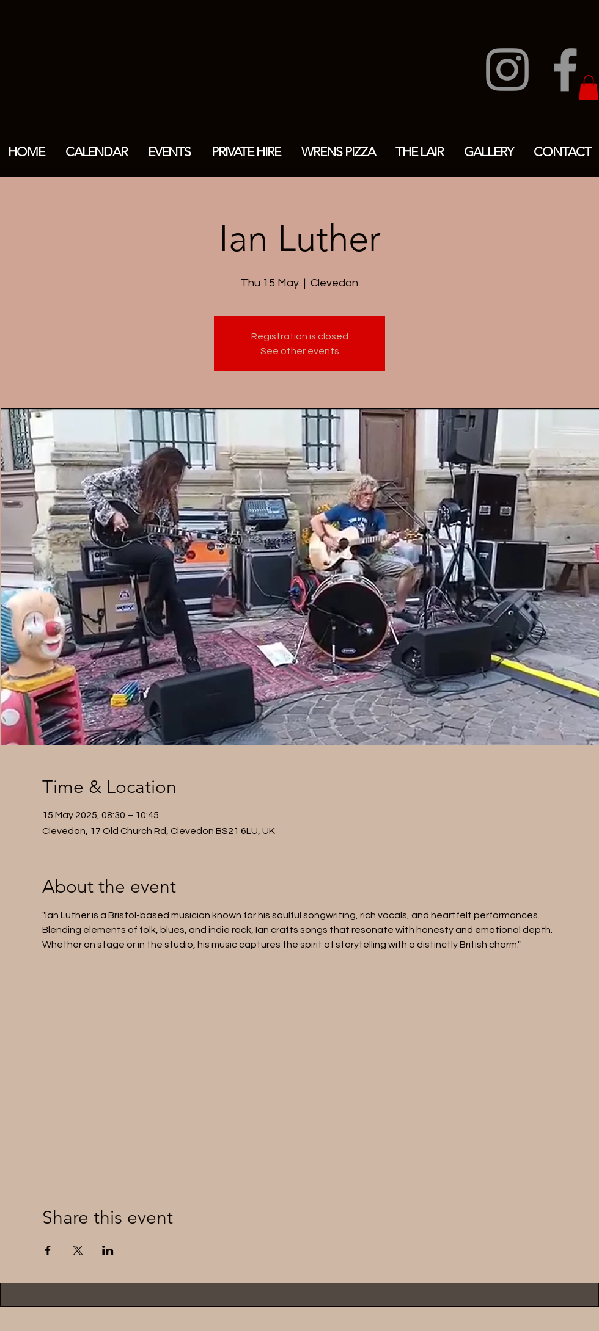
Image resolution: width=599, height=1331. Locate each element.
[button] (588, 87)
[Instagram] (507, 69)
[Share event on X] (78, 1250)
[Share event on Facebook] (48, 1250)
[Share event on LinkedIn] (108, 1250)
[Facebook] (565, 69)
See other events (299, 351)
